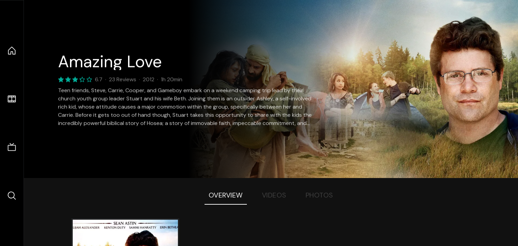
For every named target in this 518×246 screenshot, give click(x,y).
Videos (274, 195)
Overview (226, 195)
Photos (319, 195)
